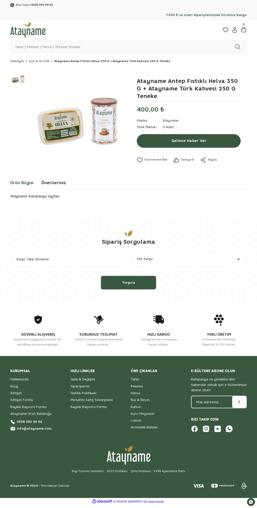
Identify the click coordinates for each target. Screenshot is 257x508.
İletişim (16, 396)
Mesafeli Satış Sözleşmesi (92, 402)
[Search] (128, 47)
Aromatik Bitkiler (144, 430)
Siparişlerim (80, 389)
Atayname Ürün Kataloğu (31, 416)
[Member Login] (235, 31)
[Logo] (27, 30)
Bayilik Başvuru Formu (28, 410)
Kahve (136, 410)
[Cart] (244, 31)
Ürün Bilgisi (22, 183)
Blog (14, 389)
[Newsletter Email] (219, 404)
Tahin (135, 382)
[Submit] (239, 405)
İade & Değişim (83, 382)
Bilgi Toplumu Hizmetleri (85, 474)
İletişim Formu (21, 402)
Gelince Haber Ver (189, 142)
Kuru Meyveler (143, 416)
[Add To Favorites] (153, 161)
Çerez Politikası (142, 474)
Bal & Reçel (140, 402)
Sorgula (128, 285)
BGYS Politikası (117, 474)
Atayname (171, 122)
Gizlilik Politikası (83, 396)
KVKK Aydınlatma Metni (173, 474)
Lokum (136, 423)
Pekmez (137, 389)
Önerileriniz (53, 183)
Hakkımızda (19, 382)
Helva (135, 396)
